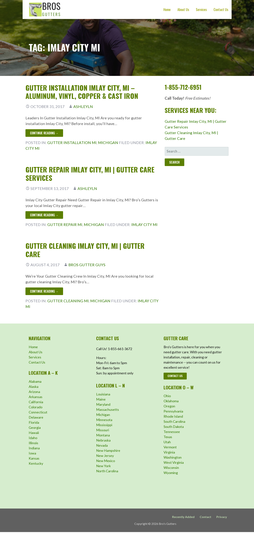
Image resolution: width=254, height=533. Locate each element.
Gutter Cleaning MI (68, 300)
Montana (103, 435)
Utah (167, 442)
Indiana (34, 448)
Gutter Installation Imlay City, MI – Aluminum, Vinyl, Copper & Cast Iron (81, 92)
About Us (183, 9)
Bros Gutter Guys (86, 264)
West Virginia (174, 462)
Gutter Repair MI (64, 224)
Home (167, 9)
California (36, 402)
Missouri (102, 430)
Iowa (32, 453)
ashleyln (83, 106)
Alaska (33, 386)
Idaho (33, 438)
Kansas (34, 458)
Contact (205, 517)
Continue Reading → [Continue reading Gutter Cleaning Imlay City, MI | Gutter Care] (44, 291)
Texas (168, 437)
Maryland (103, 404)
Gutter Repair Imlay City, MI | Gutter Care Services (89, 173)
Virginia (169, 452)
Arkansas (35, 397)
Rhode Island (173, 416)
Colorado (35, 407)
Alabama (35, 381)
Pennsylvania (173, 411)
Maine (101, 399)
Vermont (170, 447)
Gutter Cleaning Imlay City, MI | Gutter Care (85, 250)
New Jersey (105, 455)
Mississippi (104, 425)
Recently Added (183, 517)
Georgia (35, 427)
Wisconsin (171, 467)
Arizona (34, 392)
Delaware (36, 417)
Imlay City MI (144, 224)
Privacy (221, 517)
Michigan (108, 142)
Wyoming (171, 473)
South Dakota (174, 426)
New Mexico (105, 461)
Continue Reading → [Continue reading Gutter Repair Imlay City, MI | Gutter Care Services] (44, 215)
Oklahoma (171, 401)
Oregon (169, 406)
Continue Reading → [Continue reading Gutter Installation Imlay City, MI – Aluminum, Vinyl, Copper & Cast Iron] (44, 133)
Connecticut (38, 412)
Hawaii (34, 433)
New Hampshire (108, 450)
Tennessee (172, 432)
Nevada (102, 445)
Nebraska (103, 440)
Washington (173, 457)
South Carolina (174, 421)
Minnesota (104, 420)
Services (201, 9)
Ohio (167, 396)
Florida (34, 422)
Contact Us (221, 9)
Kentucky (36, 463)
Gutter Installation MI (72, 142)
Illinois (33, 443)
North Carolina (107, 471)
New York (103, 466)
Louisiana (103, 394)
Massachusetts (107, 409)
